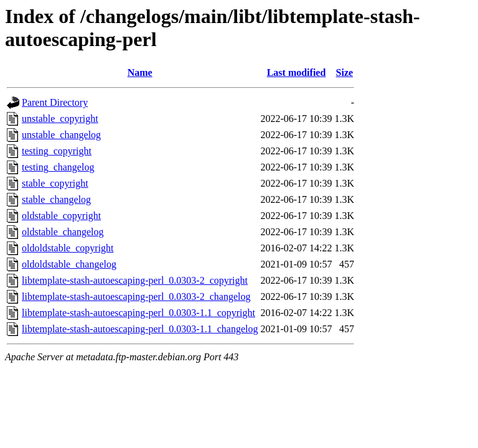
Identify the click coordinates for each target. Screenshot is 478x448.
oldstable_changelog (63, 231)
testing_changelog (58, 167)
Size (345, 72)
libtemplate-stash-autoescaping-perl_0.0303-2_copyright (135, 280)
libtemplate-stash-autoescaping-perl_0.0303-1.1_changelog (140, 329)
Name (140, 72)
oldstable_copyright (61, 215)
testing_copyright (56, 151)
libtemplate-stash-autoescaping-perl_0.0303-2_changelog (136, 296)
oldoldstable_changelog (69, 264)
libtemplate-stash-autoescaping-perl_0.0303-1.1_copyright (138, 312)
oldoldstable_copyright (68, 248)
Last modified (296, 72)
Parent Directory (55, 102)
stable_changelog (56, 199)
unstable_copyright (60, 118)
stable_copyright (55, 183)
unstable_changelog (61, 134)
